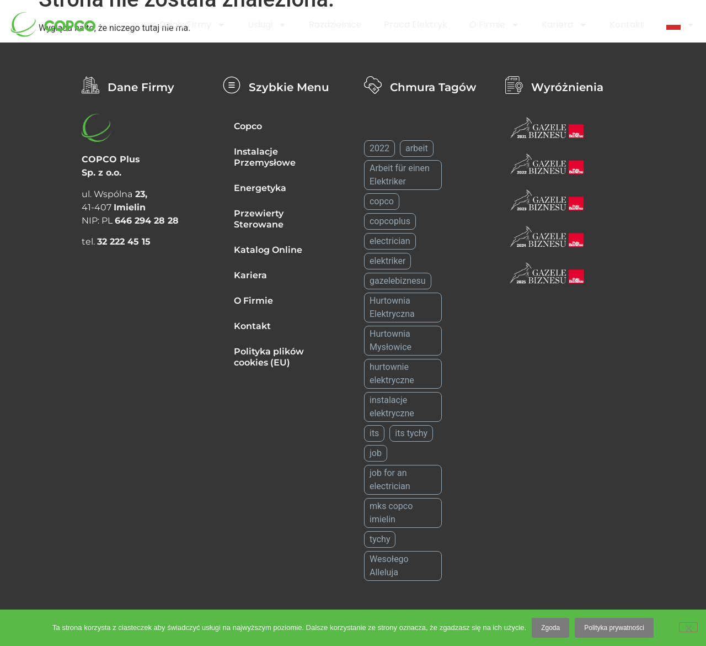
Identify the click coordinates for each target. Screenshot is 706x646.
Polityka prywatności (614, 628)
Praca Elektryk (415, 24)
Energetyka (260, 188)
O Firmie (494, 25)
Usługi (267, 25)
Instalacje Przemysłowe (265, 157)
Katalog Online (268, 250)
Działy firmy (192, 25)
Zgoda (550, 628)
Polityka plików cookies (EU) (269, 357)
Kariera (564, 25)
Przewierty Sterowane (259, 219)
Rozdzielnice (335, 24)
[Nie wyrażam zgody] (688, 627)
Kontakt (626, 24)
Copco (248, 126)
